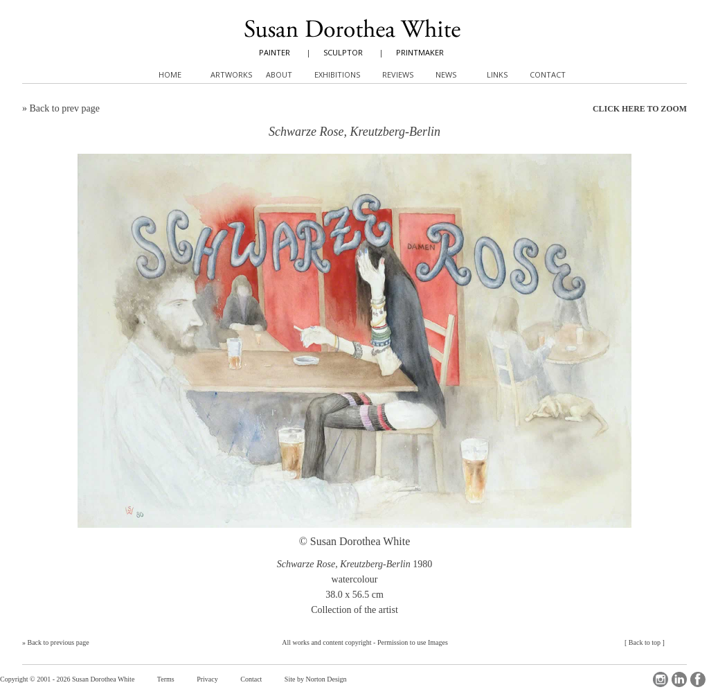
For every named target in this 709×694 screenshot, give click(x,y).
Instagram (660, 679)
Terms (165, 679)
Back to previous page (58, 642)
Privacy (207, 679)
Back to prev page (65, 108)
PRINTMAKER (420, 52)
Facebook (698, 679)
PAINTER (274, 52)
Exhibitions (337, 74)
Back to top (645, 642)
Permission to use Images (412, 642)
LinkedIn (679, 679)
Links (497, 74)
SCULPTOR (343, 52)
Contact (251, 679)
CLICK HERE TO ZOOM (640, 109)
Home (170, 74)
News (446, 74)
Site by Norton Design (316, 679)
